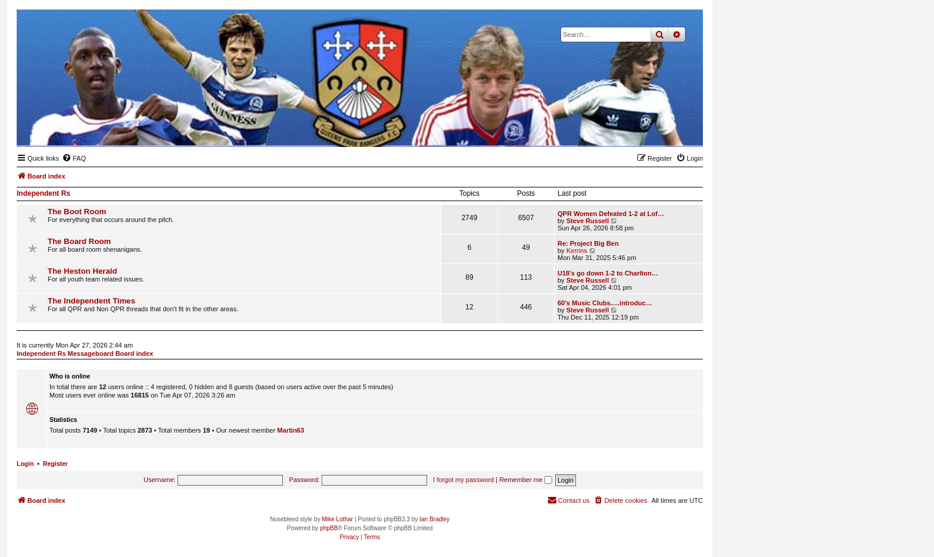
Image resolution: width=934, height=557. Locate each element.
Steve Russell (587, 220)
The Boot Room (77, 211)
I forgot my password (463, 479)
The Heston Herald (82, 271)
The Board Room (79, 241)
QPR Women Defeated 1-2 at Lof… (611, 213)
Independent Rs (43, 193)
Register (55, 463)
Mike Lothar (337, 519)
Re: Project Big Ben (588, 243)
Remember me (525, 479)
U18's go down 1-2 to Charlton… (608, 273)
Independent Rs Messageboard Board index (85, 353)
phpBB (329, 528)
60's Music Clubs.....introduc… (605, 302)
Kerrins (576, 250)
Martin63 (290, 430)
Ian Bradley (434, 519)
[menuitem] (74, 158)
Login (25, 463)
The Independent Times (91, 300)
